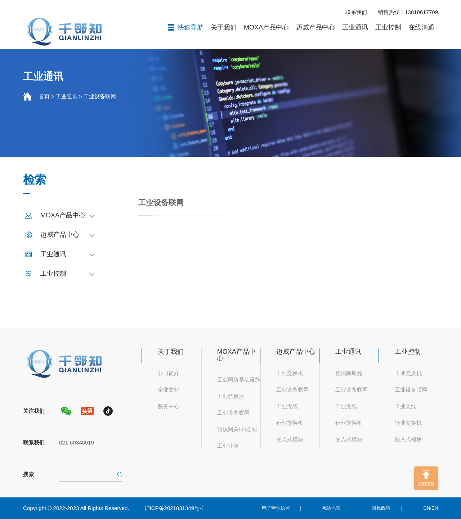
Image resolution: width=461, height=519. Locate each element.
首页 (44, 96)
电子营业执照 (276, 508)
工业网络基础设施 (238, 379)
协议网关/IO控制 (237, 429)
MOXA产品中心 (266, 27)
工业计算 (228, 446)
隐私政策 (381, 508)
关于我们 (224, 27)
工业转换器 (230, 396)
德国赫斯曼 (348, 373)
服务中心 (168, 406)
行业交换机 (289, 423)
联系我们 (356, 12)
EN (434, 508)
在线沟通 (421, 27)
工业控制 (388, 27)
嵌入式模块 (289, 439)
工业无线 (287, 406)
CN (427, 508)
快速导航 (185, 27)
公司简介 (168, 373)
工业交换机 (289, 373)
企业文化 (168, 390)
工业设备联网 (100, 96)
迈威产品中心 (315, 27)
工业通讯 (355, 27)
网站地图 (331, 508)
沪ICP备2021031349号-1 (174, 508)
